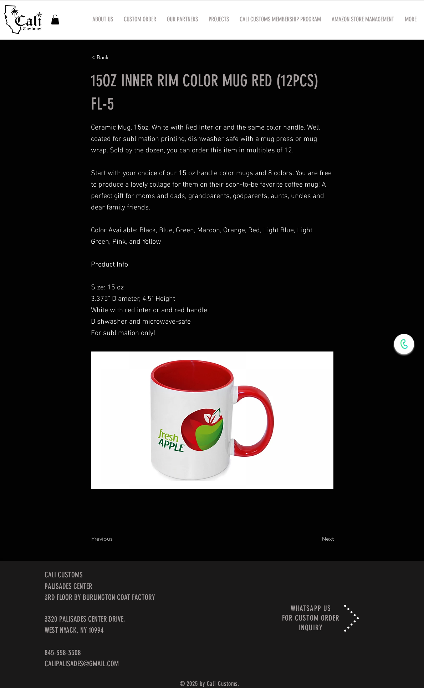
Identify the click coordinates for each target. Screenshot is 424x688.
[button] (55, 19)
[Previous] (114, 539)
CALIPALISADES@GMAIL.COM (82, 663)
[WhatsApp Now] (404, 344)
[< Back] (114, 57)
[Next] (316, 539)
